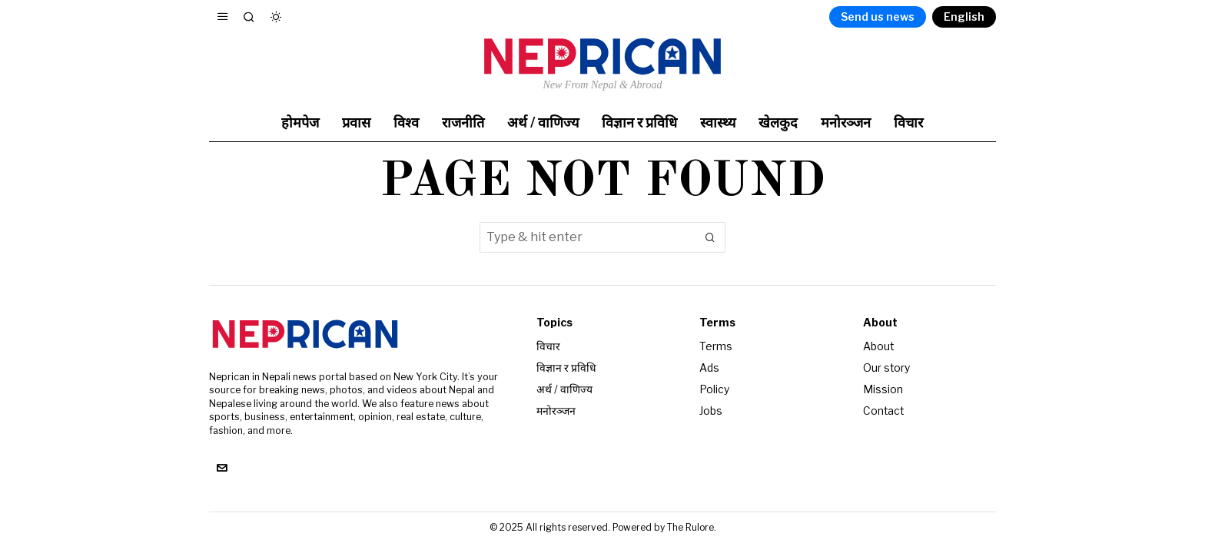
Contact (884, 408)
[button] (710, 237)
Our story (887, 366)
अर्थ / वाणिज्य (564, 387)
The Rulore (690, 527)
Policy (714, 387)
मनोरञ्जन (556, 408)
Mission (883, 387)
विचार (548, 346)
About (879, 346)
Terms (715, 346)
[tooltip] (221, 468)
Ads (709, 366)
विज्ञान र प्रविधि (566, 366)
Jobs (710, 408)
